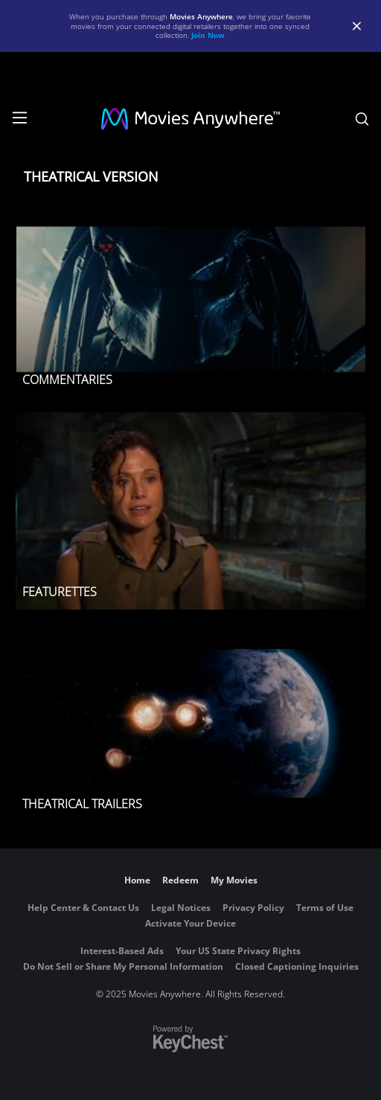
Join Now (208, 35)
